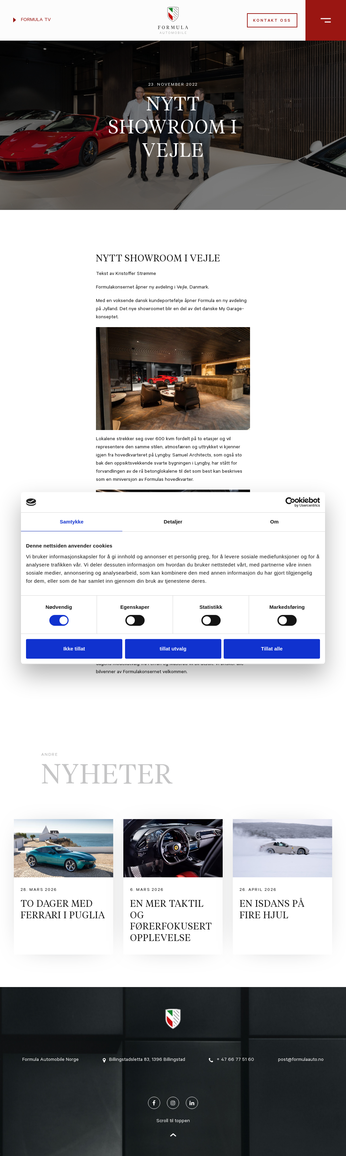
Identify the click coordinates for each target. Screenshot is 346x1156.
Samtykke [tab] (71, 522)
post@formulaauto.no (301, 1060)
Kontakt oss (272, 21)
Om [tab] (274, 522)
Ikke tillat (74, 648)
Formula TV (32, 20)
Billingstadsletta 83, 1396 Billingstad (144, 1060)
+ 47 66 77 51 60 (231, 1060)
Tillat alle (272, 648)
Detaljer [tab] (173, 522)
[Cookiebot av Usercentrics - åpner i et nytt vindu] (290, 502)
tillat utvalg (172, 648)
